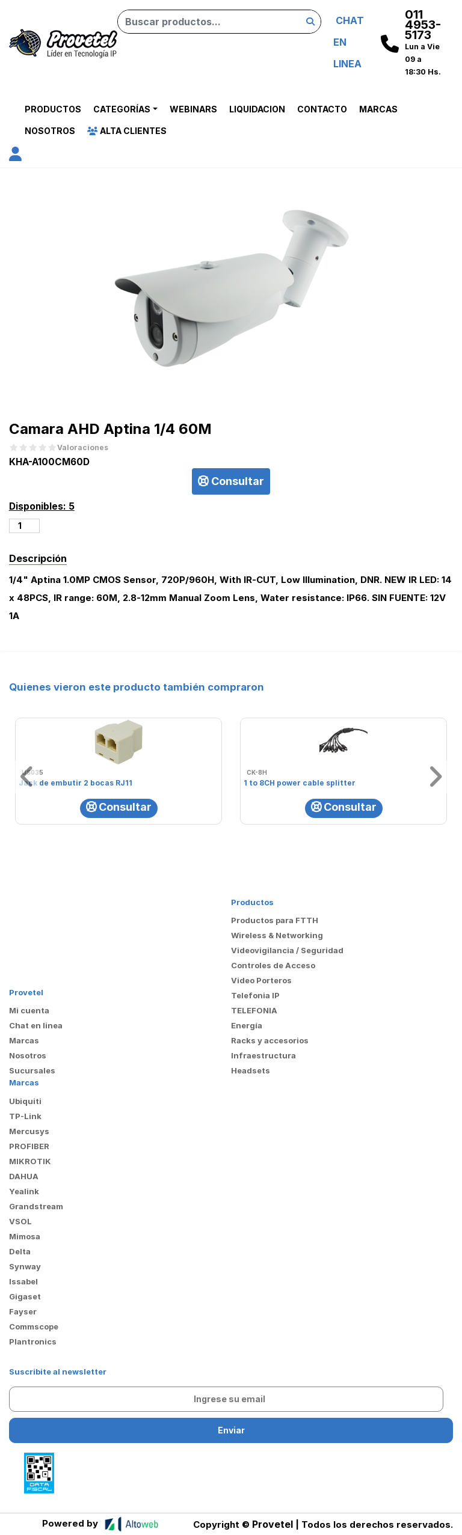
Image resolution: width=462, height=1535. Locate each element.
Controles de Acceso (273, 965)
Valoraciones (82, 447)
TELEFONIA (254, 1010)
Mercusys (29, 1131)
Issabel (23, 1281)
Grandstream (36, 1206)
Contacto (322, 109)
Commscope (33, 1326)
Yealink (24, 1191)
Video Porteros (261, 980)
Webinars (193, 109)
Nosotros (50, 131)
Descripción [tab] (38, 558)
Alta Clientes (127, 131)
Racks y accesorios (270, 1040)
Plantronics (33, 1341)
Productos (53, 109)
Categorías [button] (121, 109)
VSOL (20, 1221)
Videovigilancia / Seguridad (287, 950)
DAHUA (23, 1176)
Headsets (250, 1070)
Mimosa (24, 1236)
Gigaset (25, 1296)
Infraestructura (263, 1055)
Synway (25, 1266)
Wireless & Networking (277, 935)
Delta (20, 1251)
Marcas (378, 109)
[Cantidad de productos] (24, 526)
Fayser (23, 1311)
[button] (15, 156)
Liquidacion (257, 109)
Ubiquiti (25, 1101)
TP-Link (25, 1116)
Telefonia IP (255, 995)
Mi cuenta (29, 1010)
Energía (246, 1025)
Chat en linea (36, 1025)
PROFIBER (29, 1146)
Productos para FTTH (274, 920)
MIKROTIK (30, 1161)
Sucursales (32, 1070)
